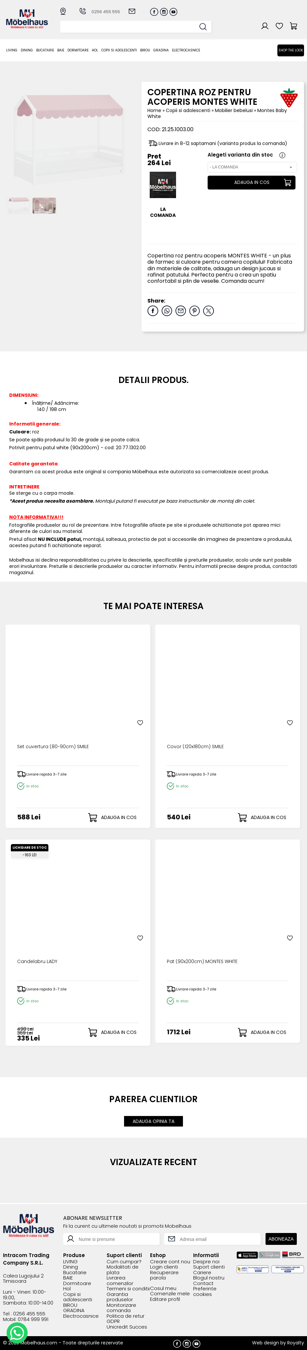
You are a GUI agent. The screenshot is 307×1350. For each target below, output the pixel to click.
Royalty (295, 1341)
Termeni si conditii (128, 1288)
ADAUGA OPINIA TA (153, 1120)
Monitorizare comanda (121, 1307)
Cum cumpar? (124, 1261)
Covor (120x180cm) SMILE (197, 747)
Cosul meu (163, 1287)
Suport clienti (209, 1266)
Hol (95, 50)
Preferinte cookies (205, 1290)
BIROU (145, 50)
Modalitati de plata (123, 1268)
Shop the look (290, 50)
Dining (27, 50)
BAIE (60, 50)
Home (154, 110)
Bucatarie (45, 50)
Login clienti (164, 1266)
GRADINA (161, 50)
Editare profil (165, 1298)
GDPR (113, 1320)
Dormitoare (78, 50)
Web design (265, 1341)
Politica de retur (125, 1315)
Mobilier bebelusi (234, 110)
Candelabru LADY (39, 961)
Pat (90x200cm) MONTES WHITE (205, 961)
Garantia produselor (120, 1296)
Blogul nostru (208, 1277)
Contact (203, 1282)
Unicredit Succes (127, 1326)
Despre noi (206, 1261)
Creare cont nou (170, 1261)
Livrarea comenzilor (120, 1279)
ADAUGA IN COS (251, 182)
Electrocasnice (186, 50)
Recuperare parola (164, 1274)
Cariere (202, 1272)
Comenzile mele (170, 1293)
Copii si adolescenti (119, 50)
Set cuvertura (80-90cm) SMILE (56, 747)
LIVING (11, 50)
